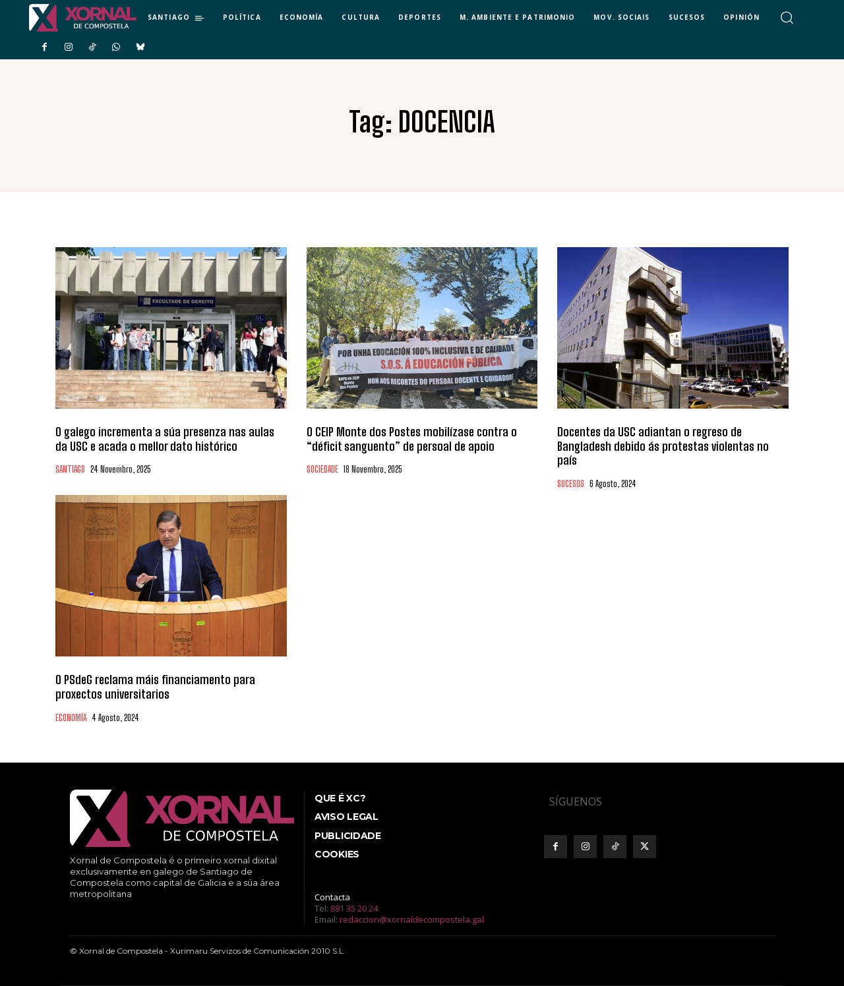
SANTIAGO (70, 470)
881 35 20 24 (354, 908)
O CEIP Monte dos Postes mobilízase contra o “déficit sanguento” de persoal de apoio (412, 438)
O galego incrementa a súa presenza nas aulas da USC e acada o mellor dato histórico (164, 438)
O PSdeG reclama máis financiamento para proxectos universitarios (155, 686)
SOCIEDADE (322, 470)
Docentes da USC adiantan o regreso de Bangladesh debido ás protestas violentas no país (663, 445)
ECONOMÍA (70, 718)
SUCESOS (570, 484)
